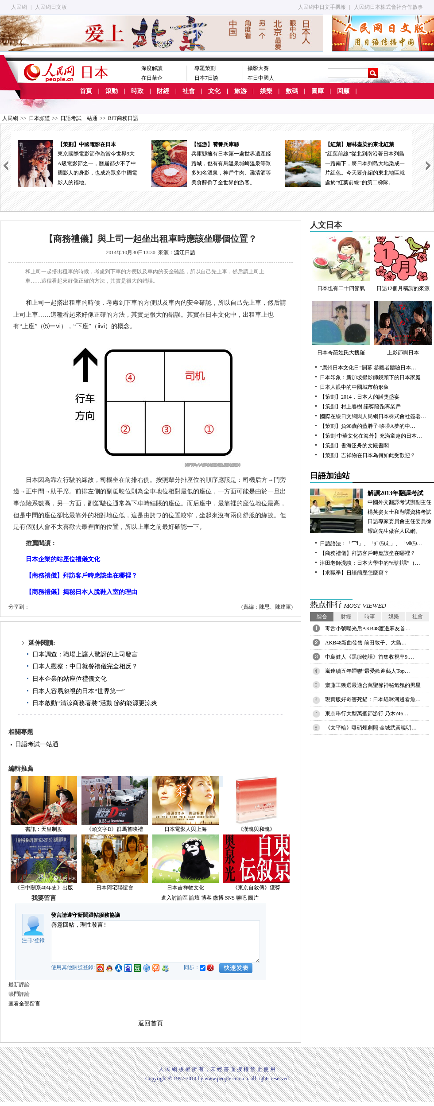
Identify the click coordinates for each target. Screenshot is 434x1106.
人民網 (19, 7)
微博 (218, 898)
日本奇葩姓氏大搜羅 (341, 328)
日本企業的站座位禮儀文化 (69, 678)
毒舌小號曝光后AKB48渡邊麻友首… (368, 628)
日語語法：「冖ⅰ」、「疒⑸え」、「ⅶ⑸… (371, 543)
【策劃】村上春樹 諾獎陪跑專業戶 (360, 407)
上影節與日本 (403, 328)
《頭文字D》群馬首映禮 (114, 829)
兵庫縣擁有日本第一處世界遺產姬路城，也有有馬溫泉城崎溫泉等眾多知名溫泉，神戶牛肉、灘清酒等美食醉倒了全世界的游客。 (211, 163)
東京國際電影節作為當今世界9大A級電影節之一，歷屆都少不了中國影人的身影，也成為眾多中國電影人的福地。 (77, 163)
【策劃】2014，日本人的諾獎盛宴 (359, 397)
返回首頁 (150, 1023)
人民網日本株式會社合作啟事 (388, 7)
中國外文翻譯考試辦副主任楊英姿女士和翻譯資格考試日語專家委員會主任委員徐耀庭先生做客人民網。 (372, 511)
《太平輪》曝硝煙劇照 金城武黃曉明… (371, 728)
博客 (206, 898)
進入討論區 (174, 898)
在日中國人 (261, 78)
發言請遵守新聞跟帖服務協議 (85, 915)
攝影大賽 (258, 68)
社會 (188, 91)
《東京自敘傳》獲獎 (256, 888)
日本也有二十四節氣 (341, 264)
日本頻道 (39, 118)
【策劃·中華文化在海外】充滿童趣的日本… (371, 436)
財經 (163, 91)
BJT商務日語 (123, 118)
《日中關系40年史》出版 (44, 888)
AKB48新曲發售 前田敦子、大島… (366, 643)
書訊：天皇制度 (43, 829)
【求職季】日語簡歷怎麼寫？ (354, 573)
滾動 (111, 91)
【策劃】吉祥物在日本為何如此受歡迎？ (367, 455)
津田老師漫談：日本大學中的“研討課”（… (370, 563)
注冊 (27, 940)
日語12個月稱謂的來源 (403, 264)
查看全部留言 (24, 1004)
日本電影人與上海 (185, 829)
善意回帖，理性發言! (155, 941)
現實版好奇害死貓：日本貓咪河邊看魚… (373, 699)
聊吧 (241, 898)
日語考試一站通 (78, 118)
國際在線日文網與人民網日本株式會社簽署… (373, 416)
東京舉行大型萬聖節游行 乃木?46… (366, 713)
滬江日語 (184, 252)
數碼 (292, 91)
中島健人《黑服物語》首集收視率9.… (369, 657)
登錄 (39, 940)
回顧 (343, 91)
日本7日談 (206, 78)
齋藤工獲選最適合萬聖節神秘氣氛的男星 (373, 685)
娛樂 (266, 91)
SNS (230, 898)
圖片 (253, 898)
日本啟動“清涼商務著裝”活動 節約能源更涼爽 (94, 703)
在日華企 (152, 78)
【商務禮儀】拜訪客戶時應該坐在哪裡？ (367, 553)
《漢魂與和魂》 (256, 829)
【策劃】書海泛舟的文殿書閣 (354, 445)
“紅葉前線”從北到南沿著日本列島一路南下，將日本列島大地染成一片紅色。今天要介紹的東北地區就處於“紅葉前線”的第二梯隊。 (345, 163)
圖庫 (317, 91)
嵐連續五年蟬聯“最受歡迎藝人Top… (367, 671)
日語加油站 (330, 475)
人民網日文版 (51, 7)
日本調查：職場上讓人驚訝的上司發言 (85, 654)
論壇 (194, 898)
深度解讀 (152, 68)
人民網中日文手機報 (322, 7)
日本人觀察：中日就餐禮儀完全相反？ (85, 666)
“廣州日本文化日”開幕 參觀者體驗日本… (368, 368)
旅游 (240, 91)
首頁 (86, 91)
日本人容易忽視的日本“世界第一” (78, 691)
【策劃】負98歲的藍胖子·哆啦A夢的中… (367, 426)
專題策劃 (205, 68)
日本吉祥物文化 (185, 888)
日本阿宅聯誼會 (114, 888)
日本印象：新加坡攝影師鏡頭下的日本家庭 (370, 377)
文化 (214, 91)
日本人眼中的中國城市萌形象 (357, 387)
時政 (137, 91)
